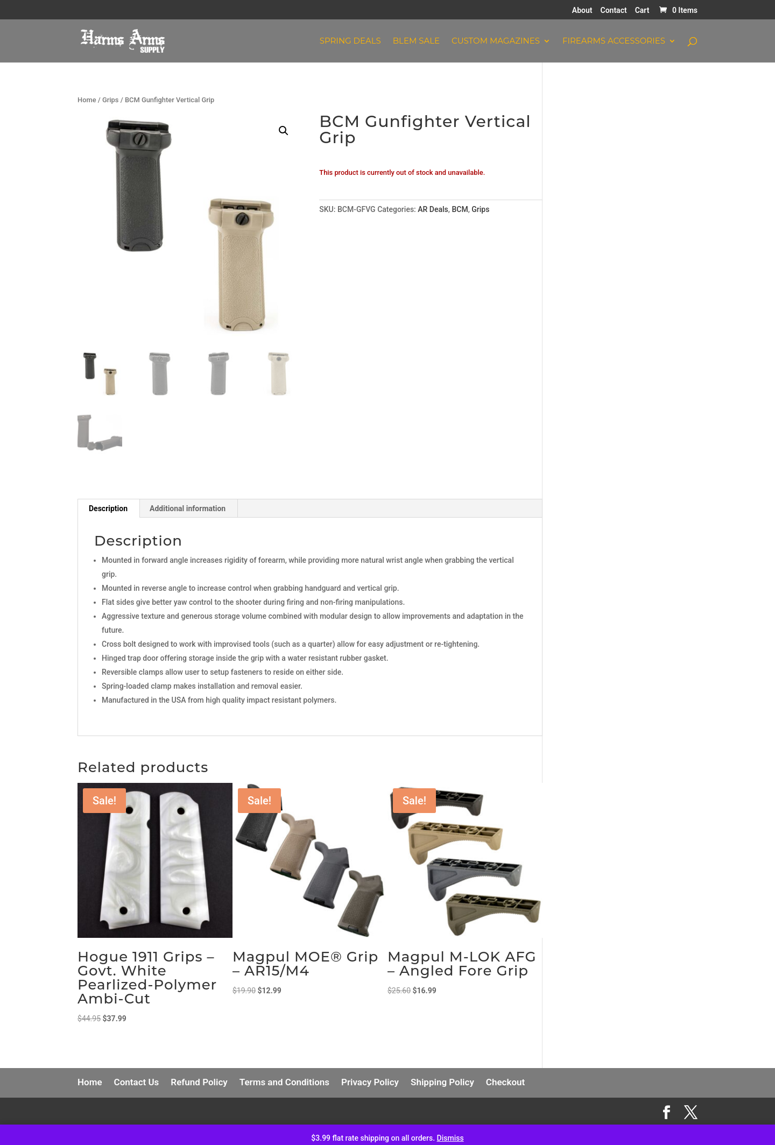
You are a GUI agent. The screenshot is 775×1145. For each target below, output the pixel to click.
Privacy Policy (370, 1082)
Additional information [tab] (188, 508)
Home (87, 100)
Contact (614, 10)
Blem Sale (416, 41)
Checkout (505, 1082)
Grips (110, 100)
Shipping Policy (442, 1082)
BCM (460, 209)
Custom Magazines (496, 41)
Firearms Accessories (613, 41)
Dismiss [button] (450, 1138)
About (582, 10)
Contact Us (136, 1082)
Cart (642, 10)
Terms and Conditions (284, 1082)
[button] (283, 130)
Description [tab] (108, 508)
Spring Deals (350, 41)
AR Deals (433, 209)
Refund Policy (199, 1082)
